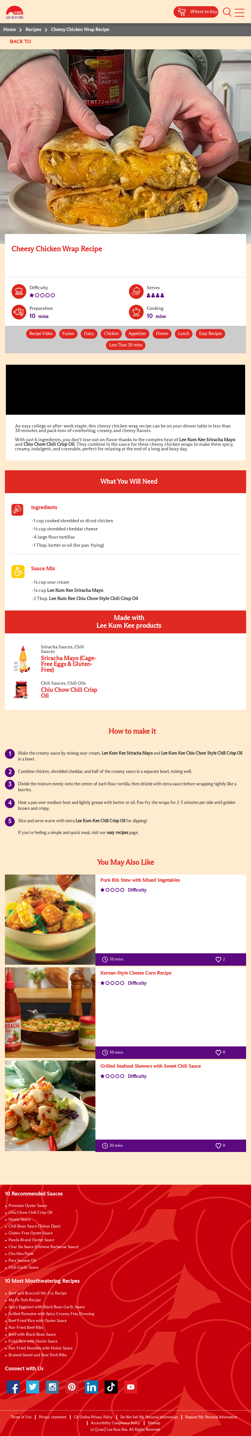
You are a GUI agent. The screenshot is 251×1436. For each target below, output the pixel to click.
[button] (227, 12)
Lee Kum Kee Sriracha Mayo (207, 440)
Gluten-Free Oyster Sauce (30, 1233)
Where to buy (203, 11)
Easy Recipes (210, 334)
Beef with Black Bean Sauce (32, 1335)
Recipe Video (41, 334)
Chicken (111, 334)
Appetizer (137, 334)
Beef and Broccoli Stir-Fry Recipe (37, 1293)
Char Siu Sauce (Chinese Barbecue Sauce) (43, 1247)
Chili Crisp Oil (229, 753)
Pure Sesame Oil (22, 1261)
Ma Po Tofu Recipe (24, 1300)
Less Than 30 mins (125, 345)
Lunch (183, 334)
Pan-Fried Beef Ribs (25, 1328)
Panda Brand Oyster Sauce (31, 1240)
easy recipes (117, 833)
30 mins (114, 959)
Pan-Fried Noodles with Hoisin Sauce (40, 1348)
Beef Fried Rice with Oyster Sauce (37, 1321)
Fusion (68, 334)
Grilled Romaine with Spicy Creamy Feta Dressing (51, 1314)
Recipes (33, 29)
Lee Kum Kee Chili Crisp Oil (100, 821)
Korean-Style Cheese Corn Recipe (135, 973)
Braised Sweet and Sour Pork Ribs (37, 1355)
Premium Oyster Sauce (27, 1206)
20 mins (114, 1146)
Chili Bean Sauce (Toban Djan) (34, 1226)
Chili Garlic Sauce (23, 1268)
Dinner (162, 334)
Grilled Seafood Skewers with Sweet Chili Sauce (150, 1066)
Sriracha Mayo (139, 753)
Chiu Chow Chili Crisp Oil (49, 444)
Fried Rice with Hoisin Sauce (33, 1342)
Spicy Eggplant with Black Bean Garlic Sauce (46, 1307)
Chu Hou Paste (21, 1254)
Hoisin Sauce (19, 1220)
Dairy (89, 334)
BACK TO (21, 41)
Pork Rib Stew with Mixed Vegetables (140, 880)
